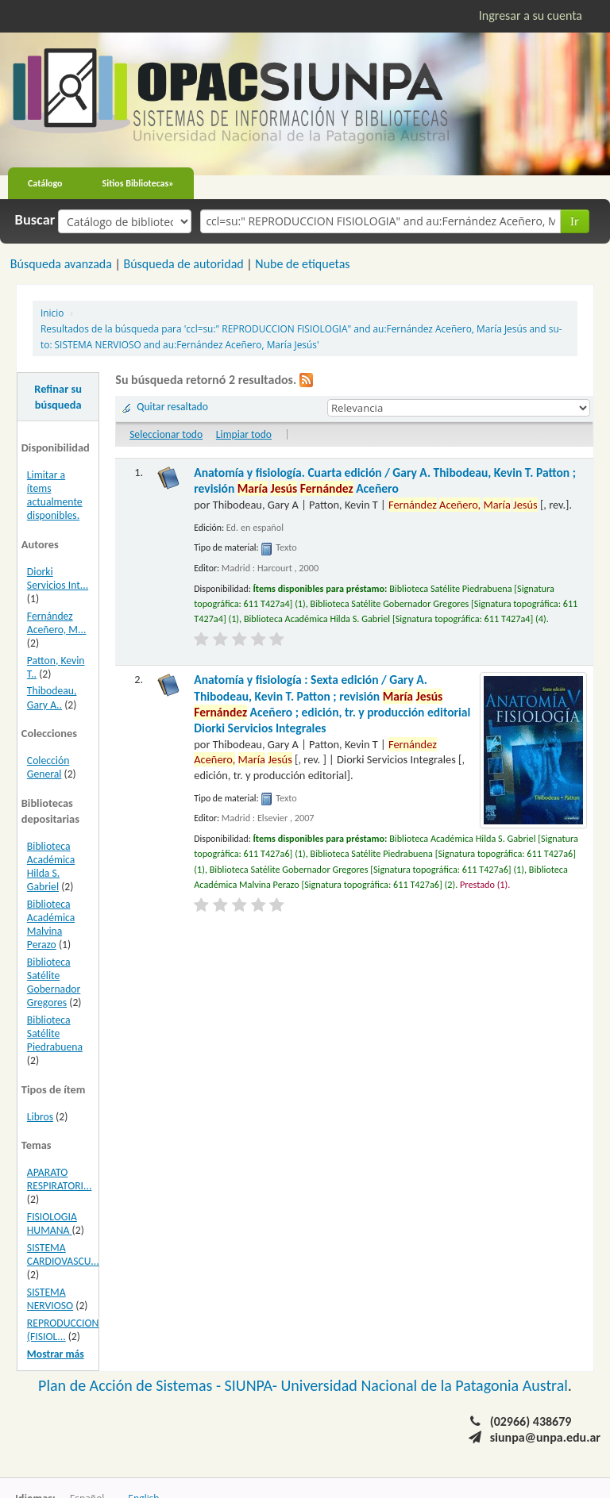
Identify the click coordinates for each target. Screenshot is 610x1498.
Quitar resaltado (172, 406)
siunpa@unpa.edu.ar (545, 1437)
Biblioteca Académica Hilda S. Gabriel (51, 866)
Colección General (48, 767)
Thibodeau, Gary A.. (52, 697)
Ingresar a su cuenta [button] (530, 15)
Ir (574, 221)
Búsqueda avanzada (61, 263)
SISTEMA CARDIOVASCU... (63, 1254)
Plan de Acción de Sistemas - (131, 1385)
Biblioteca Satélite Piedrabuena (55, 1033)
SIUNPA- (253, 1385)
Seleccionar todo (166, 434)
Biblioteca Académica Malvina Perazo (51, 924)
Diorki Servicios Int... (57, 578)
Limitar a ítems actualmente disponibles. (55, 495)
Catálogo (45, 183)
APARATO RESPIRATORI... (59, 1179)
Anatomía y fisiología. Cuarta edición (385, 480)
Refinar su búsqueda (58, 397)
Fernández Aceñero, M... (57, 622)
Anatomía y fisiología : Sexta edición (332, 704)
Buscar (35, 220)
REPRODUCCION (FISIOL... (63, 1329)
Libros (40, 1117)
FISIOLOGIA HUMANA (52, 1223)
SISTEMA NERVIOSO (50, 1298)
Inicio (52, 312)
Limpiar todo (244, 434)
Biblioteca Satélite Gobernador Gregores (53, 982)
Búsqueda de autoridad (183, 263)
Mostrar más (55, 1354)
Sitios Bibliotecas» (138, 183)
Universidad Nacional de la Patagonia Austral (424, 1385)
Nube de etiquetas (302, 263)
